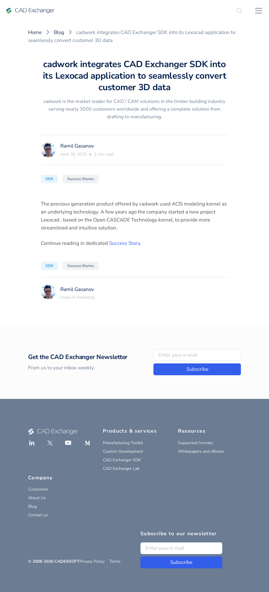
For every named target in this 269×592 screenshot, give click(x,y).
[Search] (239, 10)
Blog (59, 32)
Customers (38, 489)
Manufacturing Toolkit (123, 443)
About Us (37, 498)
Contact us (38, 515)
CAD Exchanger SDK (122, 460)
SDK (49, 179)
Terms (115, 561)
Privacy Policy (92, 561)
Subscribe (197, 369)
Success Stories (80, 179)
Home (35, 32)
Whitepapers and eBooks (201, 451)
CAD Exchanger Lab (121, 468)
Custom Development (123, 451)
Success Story (124, 243)
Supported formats (195, 443)
